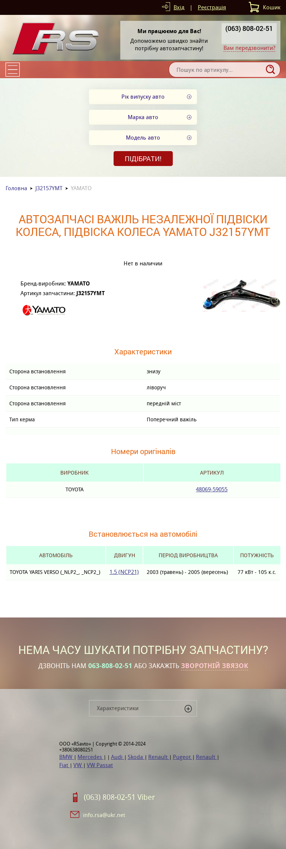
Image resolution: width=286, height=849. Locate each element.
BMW (66, 756)
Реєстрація (212, 7)
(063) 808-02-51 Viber (119, 797)
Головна (16, 188)
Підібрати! (143, 158)
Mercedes (90, 756)
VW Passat (100, 765)
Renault (158, 756)
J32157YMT (49, 188)
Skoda (136, 756)
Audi (117, 756)
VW (78, 765)
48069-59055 (212, 489)
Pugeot (182, 756)
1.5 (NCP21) (124, 571)
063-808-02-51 (110, 665)
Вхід (179, 7)
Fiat (64, 765)
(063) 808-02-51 (249, 28)
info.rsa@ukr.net (104, 814)
